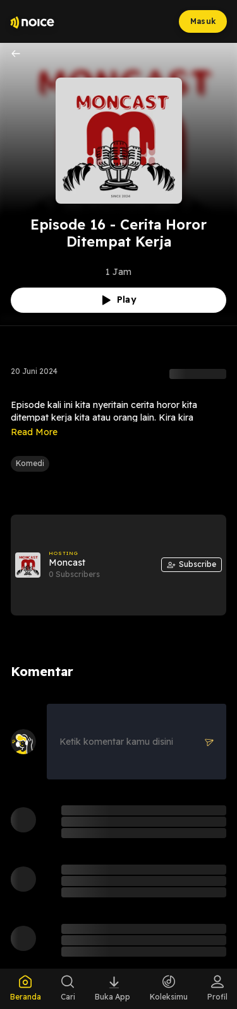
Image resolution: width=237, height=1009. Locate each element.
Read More (34, 432)
